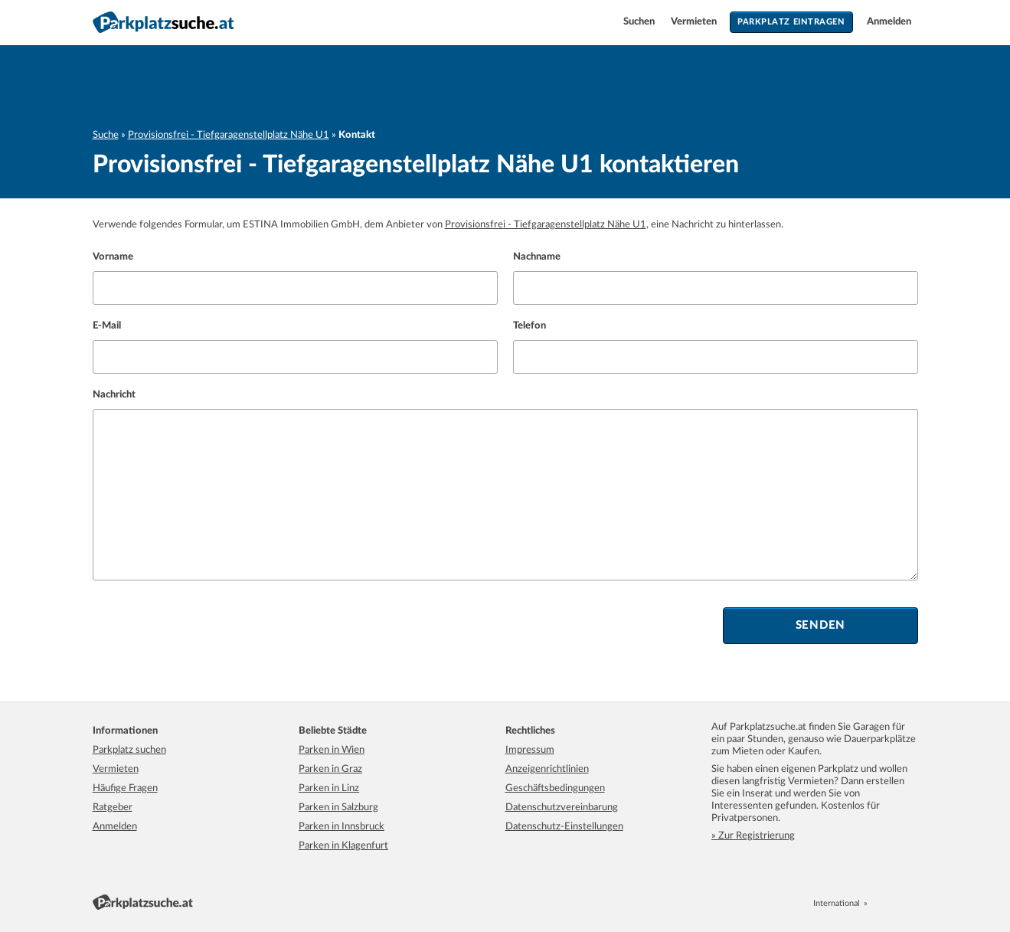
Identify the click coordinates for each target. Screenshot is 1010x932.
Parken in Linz (329, 788)
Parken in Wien (331, 750)
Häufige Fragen (125, 788)
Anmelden (889, 22)
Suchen (640, 22)
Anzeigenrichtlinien (547, 769)
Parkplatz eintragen (791, 22)
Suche (106, 135)
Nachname (537, 257)
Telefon (529, 326)
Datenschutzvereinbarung (561, 808)
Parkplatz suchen (129, 750)
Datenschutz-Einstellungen (564, 827)
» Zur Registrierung (753, 836)
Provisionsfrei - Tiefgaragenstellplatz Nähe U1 (228, 135)
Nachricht (114, 395)
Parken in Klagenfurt (343, 846)
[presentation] (209, 626)
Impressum (529, 750)
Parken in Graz (330, 769)
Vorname (113, 257)
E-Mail (107, 326)
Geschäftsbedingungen (555, 788)
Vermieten (695, 22)
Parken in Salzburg (338, 808)
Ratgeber (112, 808)
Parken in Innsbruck (341, 827)
